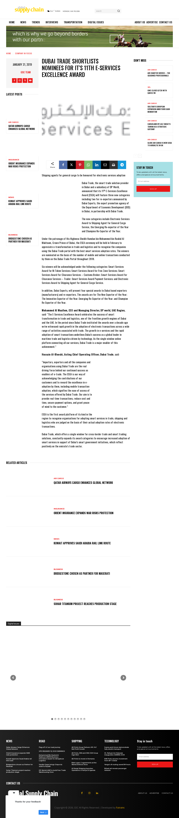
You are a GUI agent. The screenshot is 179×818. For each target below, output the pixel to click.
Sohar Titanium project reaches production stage (85, 604)
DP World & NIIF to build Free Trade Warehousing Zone (52, 771)
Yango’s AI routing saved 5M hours (117, 764)
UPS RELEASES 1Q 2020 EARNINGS (52, 751)
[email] (153, 181)
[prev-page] (135, 156)
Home (8, 53)
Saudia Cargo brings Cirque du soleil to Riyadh (50, 765)
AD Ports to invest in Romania (83, 759)
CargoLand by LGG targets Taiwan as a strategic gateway (159, 126)
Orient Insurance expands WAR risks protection (21, 165)
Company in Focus (23, 53)
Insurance (13, 160)
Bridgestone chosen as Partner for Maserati (20, 240)
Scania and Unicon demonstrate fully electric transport (116, 748)
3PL (149, 87)
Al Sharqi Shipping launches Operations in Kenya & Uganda (83, 769)
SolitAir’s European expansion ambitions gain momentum (159, 109)
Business (12, 235)
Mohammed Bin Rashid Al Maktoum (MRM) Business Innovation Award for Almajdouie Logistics (51, 758)
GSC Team (26, 72)
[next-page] (140, 156)
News (11, 197)
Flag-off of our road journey (49, 747)
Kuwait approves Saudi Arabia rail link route (20, 202)
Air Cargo (13, 122)
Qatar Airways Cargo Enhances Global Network (21, 127)
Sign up (153, 189)
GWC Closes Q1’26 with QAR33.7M (157, 91)
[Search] (118, 11)
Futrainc (120, 807)
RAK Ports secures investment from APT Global (115, 760)
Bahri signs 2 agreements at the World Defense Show (84, 763)
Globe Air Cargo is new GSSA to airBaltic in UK (160, 144)
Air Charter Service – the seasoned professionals (159, 74)
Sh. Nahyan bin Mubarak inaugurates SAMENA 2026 (114, 754)
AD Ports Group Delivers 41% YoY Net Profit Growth (84, 748)
